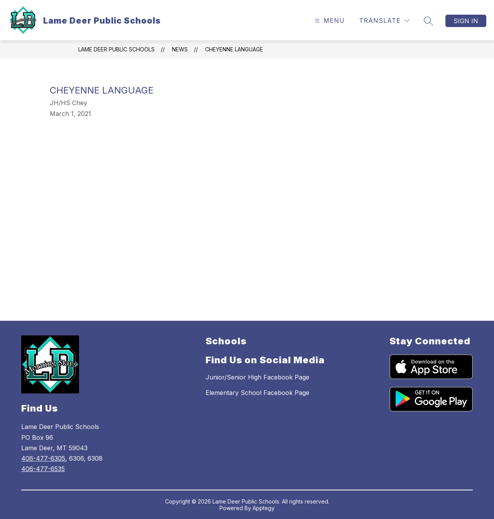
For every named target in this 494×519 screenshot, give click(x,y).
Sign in (466, 21)
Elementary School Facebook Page (257, 392)
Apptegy (264, 508)
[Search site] (428, 21)
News (180, 49)
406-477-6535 (43, 469)
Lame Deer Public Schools (116, 49)
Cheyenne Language (234, 49)
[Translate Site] (384, 21)
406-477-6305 (43, 458)
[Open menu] (329, 21)
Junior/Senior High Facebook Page (257, 377)
